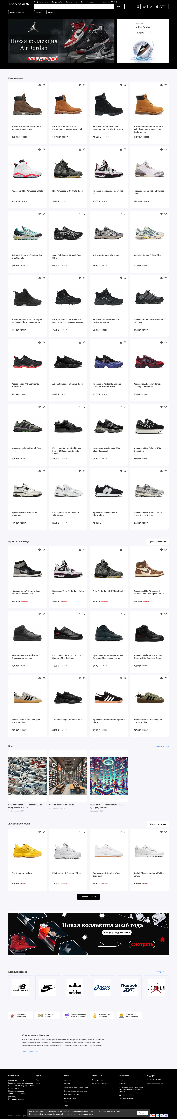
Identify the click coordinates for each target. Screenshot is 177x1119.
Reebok (38, 1080)
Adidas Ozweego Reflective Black (67, 384)
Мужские (39, 12)
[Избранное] (151, 6)
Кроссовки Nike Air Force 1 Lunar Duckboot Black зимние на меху (108, 656)
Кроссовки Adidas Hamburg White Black (109, 721)
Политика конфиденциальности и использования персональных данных (131, 1089)
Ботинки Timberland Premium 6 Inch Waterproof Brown (26, 127)
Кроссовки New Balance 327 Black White (106, 513)
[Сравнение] (144, 6)
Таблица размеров (126, 1098)
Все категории (17, 12)
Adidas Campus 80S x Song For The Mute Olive (148, 721)
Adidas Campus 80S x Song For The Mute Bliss (26, 721)
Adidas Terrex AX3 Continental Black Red (25, 385)
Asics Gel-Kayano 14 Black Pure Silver (66, 256)
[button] (12, 41)
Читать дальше (30, 1051)
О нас (76, 2)
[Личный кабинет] (138, 6)
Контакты (90, 2)
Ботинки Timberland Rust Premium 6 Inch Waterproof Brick (67, 127)
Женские (51, 12)
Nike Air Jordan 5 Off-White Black (67, 191)
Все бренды (162, 972)
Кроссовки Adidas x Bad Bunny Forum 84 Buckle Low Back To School (66, 451)
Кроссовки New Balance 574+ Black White (147, 449)
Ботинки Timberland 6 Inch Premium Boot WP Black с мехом (108, 127)
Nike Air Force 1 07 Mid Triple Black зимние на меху (25, 656)
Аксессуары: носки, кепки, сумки (76, 1087)
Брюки (66, 1102)
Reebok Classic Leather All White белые (149, 874)
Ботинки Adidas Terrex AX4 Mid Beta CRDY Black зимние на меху (67, 320)
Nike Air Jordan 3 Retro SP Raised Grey (149, 192)
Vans (38, 1084)
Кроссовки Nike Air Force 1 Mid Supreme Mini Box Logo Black (148, 656)
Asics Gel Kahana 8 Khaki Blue (147, 255)
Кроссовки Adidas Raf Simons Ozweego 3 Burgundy (147, 385)
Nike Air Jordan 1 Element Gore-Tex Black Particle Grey (26, 592)
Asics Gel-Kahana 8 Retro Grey (107, 255)
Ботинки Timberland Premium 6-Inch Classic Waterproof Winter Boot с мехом (149, 129)
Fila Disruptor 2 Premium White (66, 873)
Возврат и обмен (57, 2)
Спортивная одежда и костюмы (75, 1091)
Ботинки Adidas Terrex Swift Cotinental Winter (106, 320)
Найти (119, 6)
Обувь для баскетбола (100, 1084)
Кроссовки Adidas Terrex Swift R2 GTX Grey (149, 320)
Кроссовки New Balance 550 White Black (25, 513)
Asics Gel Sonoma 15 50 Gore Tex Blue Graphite (27, 256)
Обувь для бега (97, 1080)
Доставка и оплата (41, 2)
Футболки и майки (71, 1098)
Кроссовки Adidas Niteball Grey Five (26, 449)
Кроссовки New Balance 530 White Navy (65, 513)
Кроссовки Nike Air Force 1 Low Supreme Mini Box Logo (67, 656)
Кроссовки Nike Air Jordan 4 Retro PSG (109, 192)
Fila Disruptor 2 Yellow (22, 873)
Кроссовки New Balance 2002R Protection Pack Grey (148, 513)
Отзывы (69, 2)
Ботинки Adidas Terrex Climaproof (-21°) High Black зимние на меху (27, 320)
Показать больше (88, 897)
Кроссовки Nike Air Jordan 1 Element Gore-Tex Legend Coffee (149, 592)
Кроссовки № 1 (19, 6)
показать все (162, 746)
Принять (142, 1113)
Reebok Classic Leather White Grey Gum (106, 874)
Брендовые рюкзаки (71, 1094)
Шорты (66, 1105)
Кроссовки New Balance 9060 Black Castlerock (106, 449)
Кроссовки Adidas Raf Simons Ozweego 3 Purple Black (107, 385)
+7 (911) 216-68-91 (112, 2)
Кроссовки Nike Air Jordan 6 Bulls (27, 191)
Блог (82, 2)
